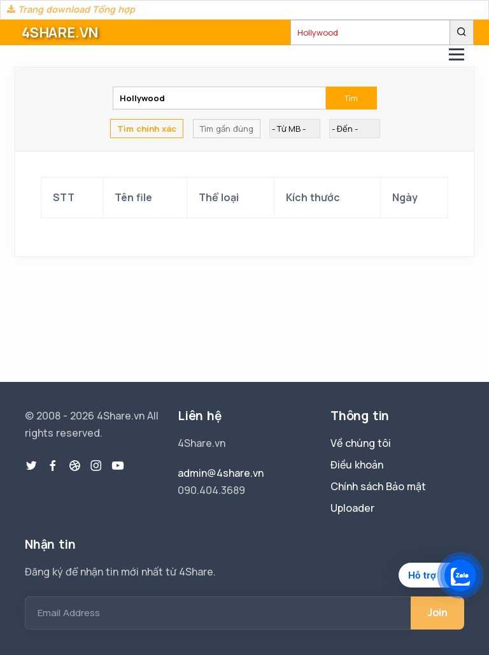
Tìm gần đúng (226, 128)
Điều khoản (356, 465)
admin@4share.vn (221, 473)
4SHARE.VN (60, 32)
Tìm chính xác (146, 128)
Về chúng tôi (360, 443)
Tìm (351, 98)
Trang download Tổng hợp (71, 9)
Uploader (352, 508)
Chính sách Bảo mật (378, 486)
